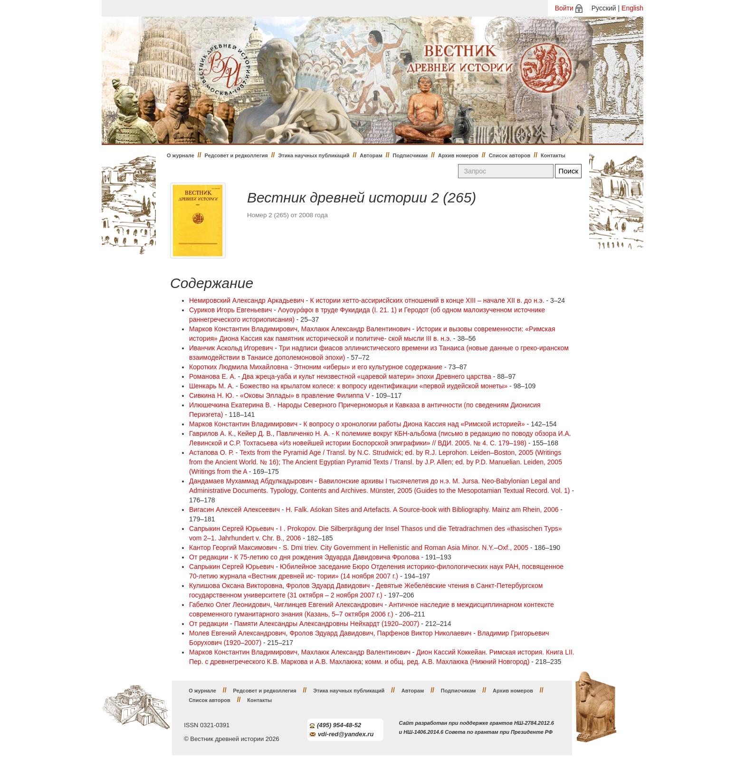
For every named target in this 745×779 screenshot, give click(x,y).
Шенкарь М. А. (211, 386)
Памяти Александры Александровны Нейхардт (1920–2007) (327, 623)
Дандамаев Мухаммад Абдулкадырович (251, 481)
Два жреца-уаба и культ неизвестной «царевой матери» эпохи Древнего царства (366, 376)
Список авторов (510, 155)
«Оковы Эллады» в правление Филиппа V (305, 395)
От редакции (208, 557)
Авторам (371, 155)
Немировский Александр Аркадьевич (246, 300)
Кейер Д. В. (255, 433)
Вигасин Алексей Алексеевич (234, 509)
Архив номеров (458, 155)
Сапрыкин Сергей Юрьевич (231, 528)
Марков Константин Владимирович (243, 329)
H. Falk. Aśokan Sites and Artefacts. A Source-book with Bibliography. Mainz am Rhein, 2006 (422, 509)
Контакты (553, 155)
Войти (564, 8)
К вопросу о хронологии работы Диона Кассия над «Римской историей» (414, 424)
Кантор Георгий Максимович (233, 547)
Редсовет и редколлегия (236, 155)
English (632, 8)
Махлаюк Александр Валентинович (356, 329)
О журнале (180, 155)
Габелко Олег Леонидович (229, 604)
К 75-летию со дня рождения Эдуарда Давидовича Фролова (327, 557)
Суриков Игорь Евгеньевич (230, 310)
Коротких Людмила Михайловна (238, 367)
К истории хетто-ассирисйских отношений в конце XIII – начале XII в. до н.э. (427, 300)
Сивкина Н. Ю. (211, 395)
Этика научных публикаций (313, 155)
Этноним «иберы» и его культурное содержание (368, 367)
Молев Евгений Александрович (237, 633)
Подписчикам (410, 155)
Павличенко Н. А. (303, 433)
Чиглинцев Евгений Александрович (328, 604)
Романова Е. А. (212, 376)
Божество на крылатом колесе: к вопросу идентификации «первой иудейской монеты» (374, 386)
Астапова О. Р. (211, 452)
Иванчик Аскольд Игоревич (231, 348)
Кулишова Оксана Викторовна (235, 585)
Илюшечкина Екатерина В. (230, 405)
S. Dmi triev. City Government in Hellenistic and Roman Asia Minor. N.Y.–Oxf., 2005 (405, 547)
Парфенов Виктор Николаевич (424, 633)
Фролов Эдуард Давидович (328, 585)
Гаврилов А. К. (211, 433)
